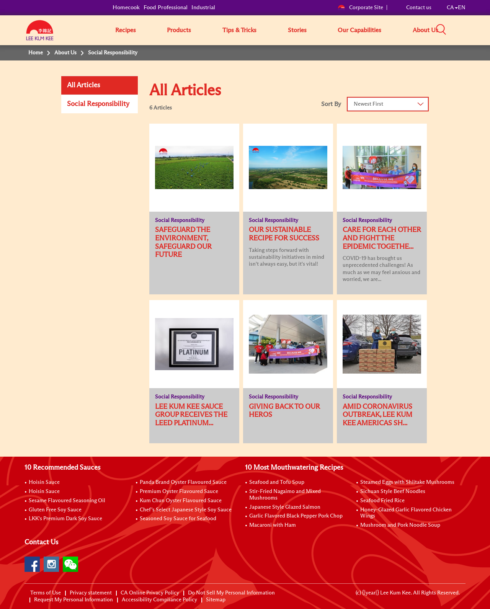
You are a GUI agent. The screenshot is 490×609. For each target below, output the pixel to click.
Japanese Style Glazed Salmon (284, 507)
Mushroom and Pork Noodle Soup (400, 525)
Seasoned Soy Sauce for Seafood (178, 518)
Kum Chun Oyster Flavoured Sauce (181, 500)
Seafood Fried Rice (382, 500)
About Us (425, 30)
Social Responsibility (98, 104)
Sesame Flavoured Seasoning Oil (67, 500)
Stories (297, 30)
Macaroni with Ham (272, 525)
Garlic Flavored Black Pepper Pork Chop (296, 516)
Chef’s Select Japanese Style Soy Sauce (186, 510)
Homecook (126, 7)
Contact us (418, 7)
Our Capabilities (359, 30)
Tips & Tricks (239, 30)
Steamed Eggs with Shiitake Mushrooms (407, 482)
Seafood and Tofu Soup (276, 482)
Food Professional (166, 7)
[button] (468, 29)
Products (179, 30)
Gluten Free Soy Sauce (55, 510)
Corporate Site (360, 7)
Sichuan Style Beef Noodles (392, 491)
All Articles (83, 85)
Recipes (125, 30)
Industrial (203, 7)
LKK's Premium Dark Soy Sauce (65, 518)
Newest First (368, 104)
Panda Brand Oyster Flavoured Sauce (183, 482)
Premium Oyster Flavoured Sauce (179, 491)
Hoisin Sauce (44, 482)
